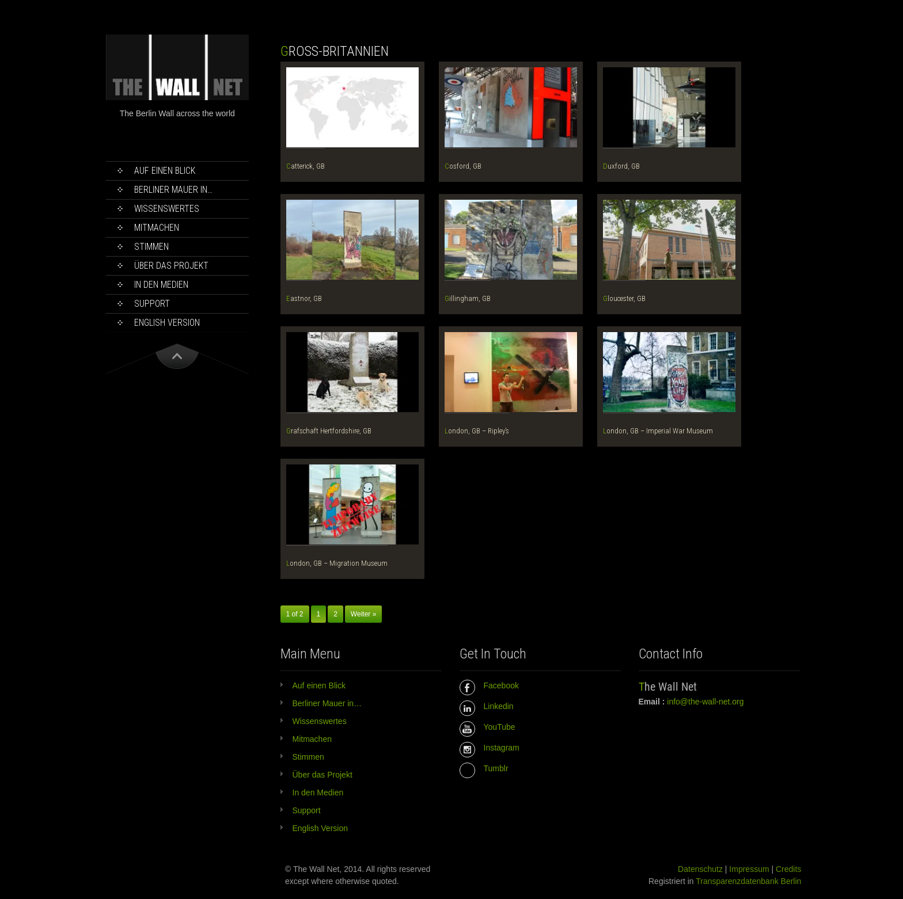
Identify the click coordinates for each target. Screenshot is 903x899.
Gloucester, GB (624, 298)
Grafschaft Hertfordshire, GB (328, 430)
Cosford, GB (463, 166)
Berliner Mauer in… (173, 189)
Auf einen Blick (164, 170)
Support (152, 303)
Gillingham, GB (468, 298)
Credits (788, 869)
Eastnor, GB (304, 298)
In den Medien (161, 284)
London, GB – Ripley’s (477, 430)
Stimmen (151, 246)
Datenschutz (700, 869)
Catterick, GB (305, 166)
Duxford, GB (621, 166)
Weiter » (363, 614)
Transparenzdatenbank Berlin (748, 881)
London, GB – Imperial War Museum (658, 430)
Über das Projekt (171, 265)
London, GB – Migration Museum (337, 563)
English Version (167, 322)
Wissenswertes (166, 208)
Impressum (749, 869)
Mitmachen (156, 227)
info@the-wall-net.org (705, 701)
